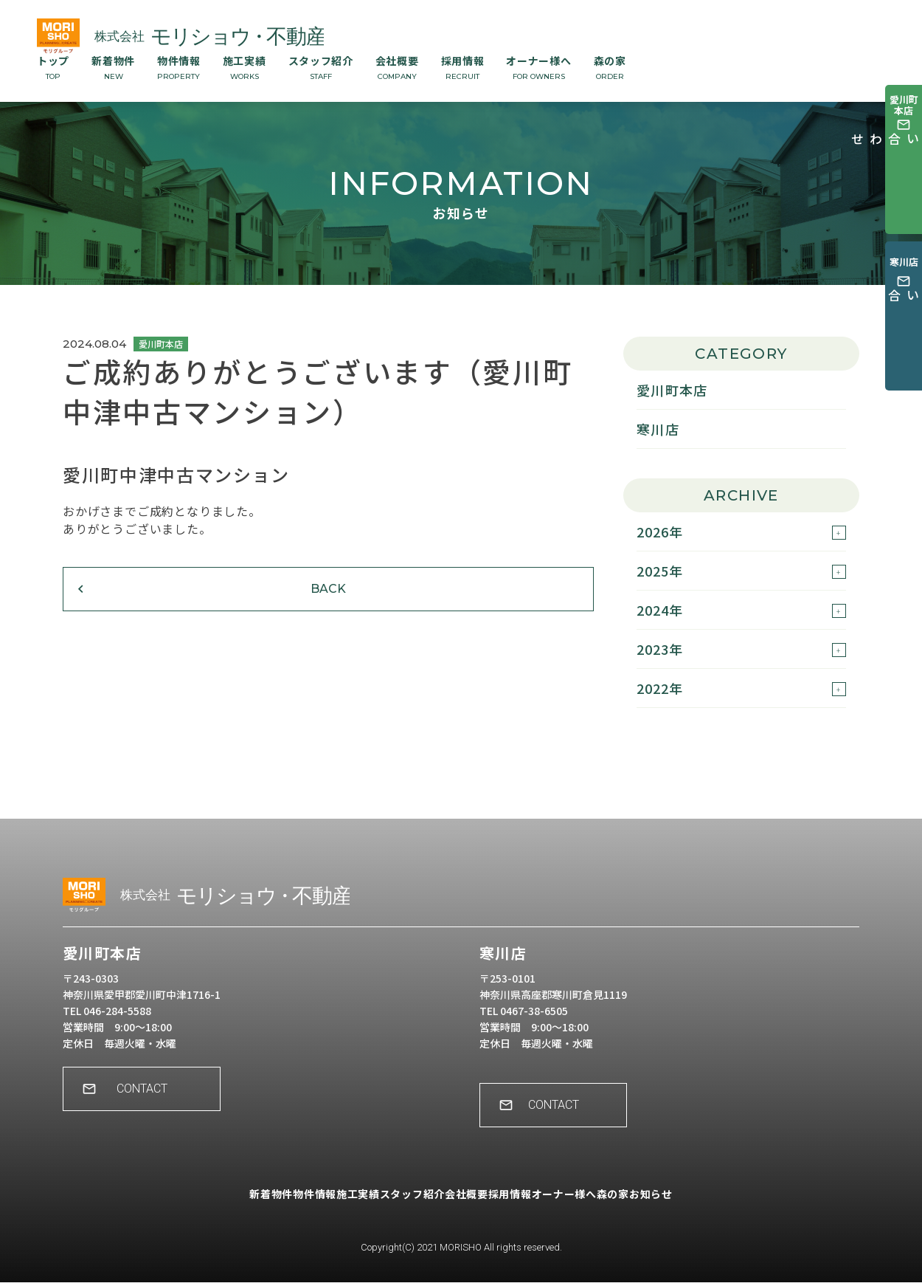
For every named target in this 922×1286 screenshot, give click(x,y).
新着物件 (113, 67)
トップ (53, 67)
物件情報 (179, 67)
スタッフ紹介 (320, 67)
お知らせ (713, 1208)
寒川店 (658, 429)
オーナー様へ (538, 67)
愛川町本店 (672, 389)
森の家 (610, 67)
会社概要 (397, 67)
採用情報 (463, 67)
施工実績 (244, 67)
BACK (155, 611)
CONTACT (151, 1103)
